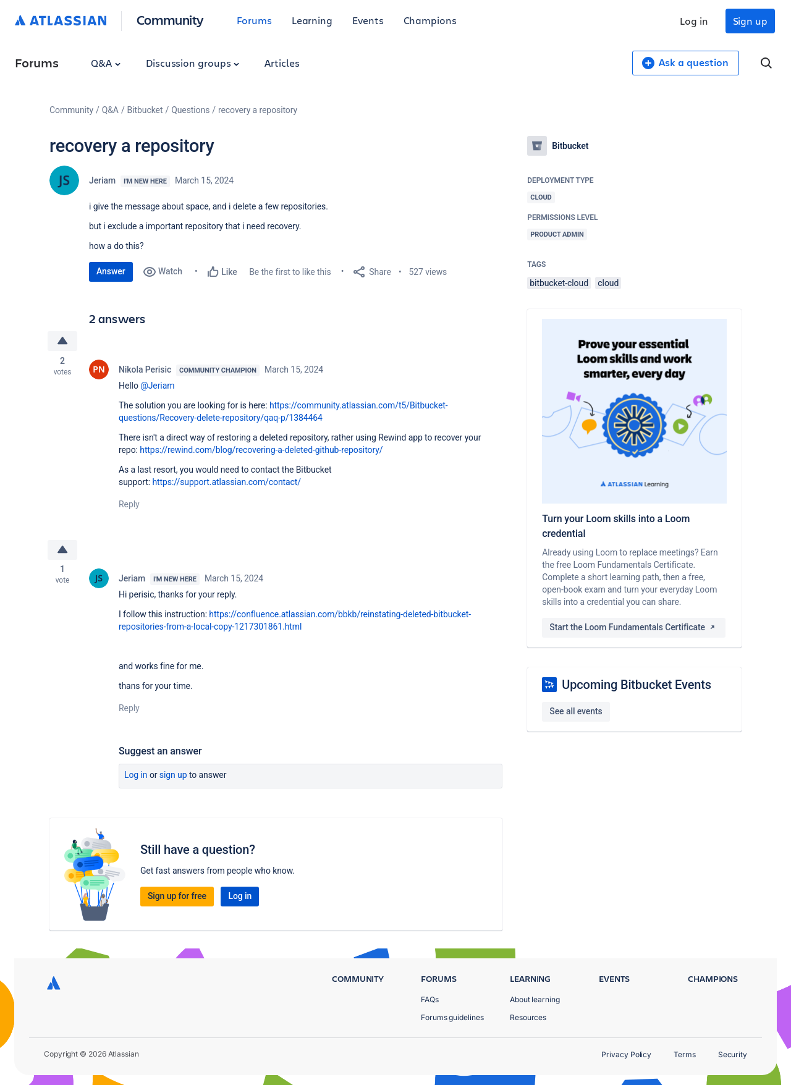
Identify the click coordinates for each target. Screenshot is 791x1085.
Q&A (106, 62)
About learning (535, 999)
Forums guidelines (452, 1017)
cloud (608, 283)
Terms (685, 1054)
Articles (281, 62)
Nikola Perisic (145, 371)
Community (170, 19)
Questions (190, 110)
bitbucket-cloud (559, 283)
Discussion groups (193, 62)
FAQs (430, 999)
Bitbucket (145, 110)
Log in (694, 20)
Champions (430, 20)
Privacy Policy (626, 1054)
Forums (254, 20)
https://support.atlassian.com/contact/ (226, 483)
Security (732, 1054)
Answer (110, 271)
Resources (528, 1017)
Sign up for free (177, 898)
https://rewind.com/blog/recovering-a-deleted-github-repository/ (261, 451)
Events (368, 20)
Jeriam (102, 180)
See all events (575, 711)
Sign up (750, 20)
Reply (129, 505)
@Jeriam (157, 387)
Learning (312, 20)
